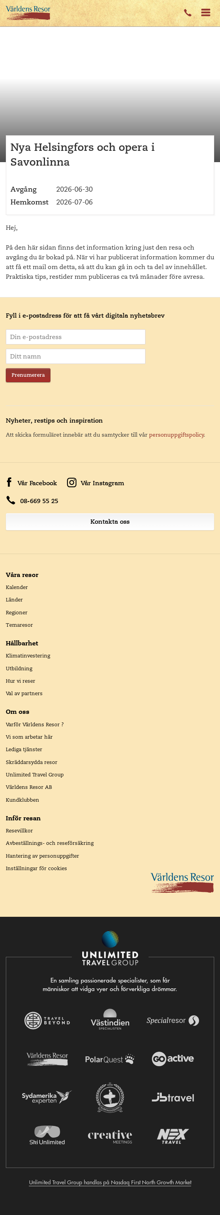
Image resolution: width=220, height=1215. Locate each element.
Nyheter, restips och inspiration (54, 420)
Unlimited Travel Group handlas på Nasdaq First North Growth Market (110, 1182)
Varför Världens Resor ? (35, 724)
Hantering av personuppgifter (42, 856)
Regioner (17, 612)
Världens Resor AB (29, 787)
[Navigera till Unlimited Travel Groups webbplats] (110, 949)
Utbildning (19, 668)
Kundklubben (22, 800)
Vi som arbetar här (29, 737)
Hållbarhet (22, 643)
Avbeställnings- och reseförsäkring (50, 843)
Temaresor (19, 625)
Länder (14, 599)
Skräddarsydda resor (31, 762)
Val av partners (24, 693)
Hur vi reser (20, 681)
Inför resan (23, 818)
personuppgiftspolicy (176, 434)
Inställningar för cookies (36, 868)
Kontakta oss (110, 521)
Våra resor (22, 575)
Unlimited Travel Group (35, 774)
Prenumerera (28, 375)
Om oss (17, 711)
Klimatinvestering (28, 655)
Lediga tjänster (24, 749)
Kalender (17, 587)
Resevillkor (19, 830)
